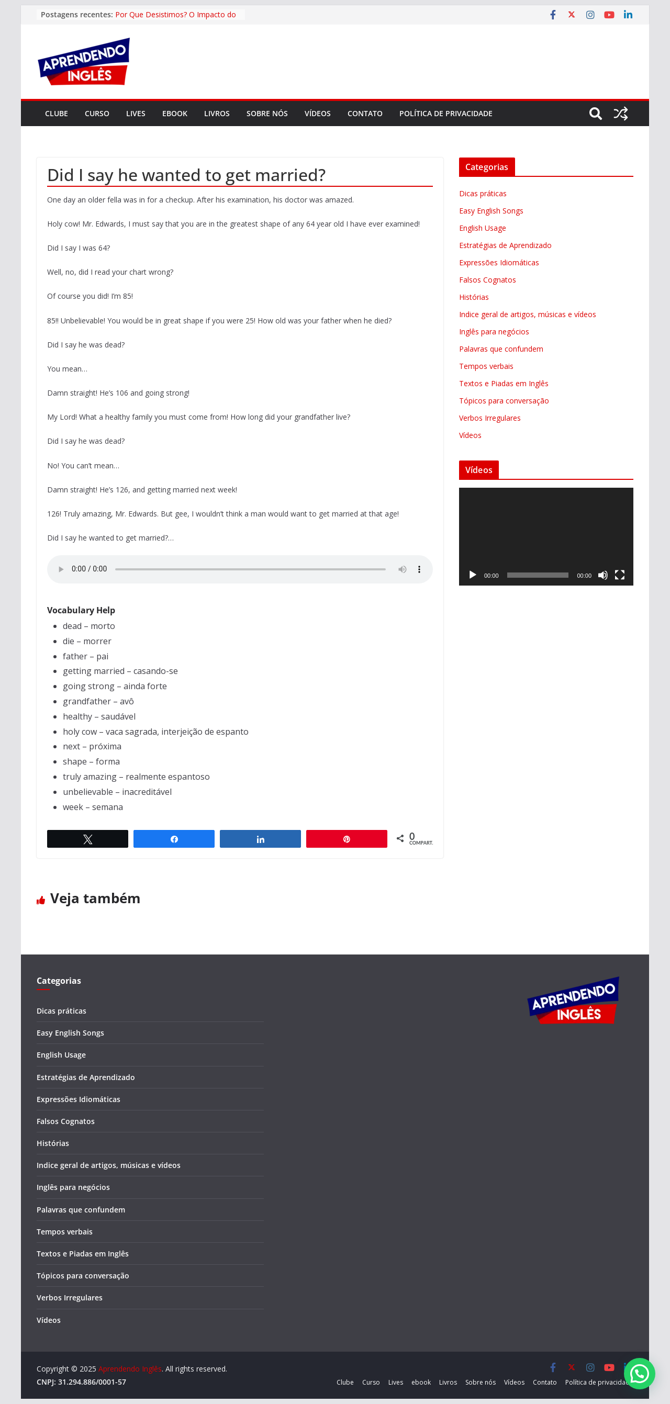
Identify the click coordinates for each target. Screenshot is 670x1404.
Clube (56, 113)
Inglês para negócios (494, 331)
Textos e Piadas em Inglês (504, 383)
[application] (546, 537)
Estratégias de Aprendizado (505, 245)
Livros (217, 113)
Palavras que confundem (501, 349)
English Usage (482, 228)
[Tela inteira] (620, 575)
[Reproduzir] (472, 575)
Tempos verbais (486, 366)
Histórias (474, 297)
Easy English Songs (491, 211)
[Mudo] (603, 575)
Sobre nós (267, 113)
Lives (136, 113)
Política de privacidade (446, 113)
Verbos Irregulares (490, 418)
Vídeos (318, 113)
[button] (639, 1373)
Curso (97, 113)
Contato (365, 113)
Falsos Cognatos (487, 280)
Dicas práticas (483, 193)
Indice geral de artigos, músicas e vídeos (527, 314)
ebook (174, 113)
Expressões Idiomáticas (499, 262)
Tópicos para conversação (504, 401)
